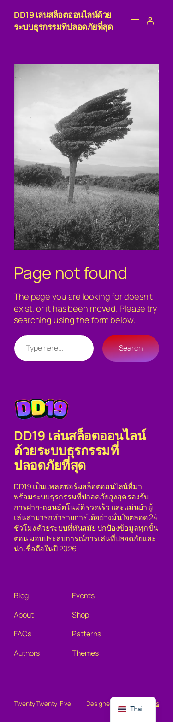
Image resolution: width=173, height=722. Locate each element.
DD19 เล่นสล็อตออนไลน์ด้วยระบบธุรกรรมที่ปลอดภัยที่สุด (63, 20)
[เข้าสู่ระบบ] (150, 21)
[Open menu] (135, 21)
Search (131, 348)
